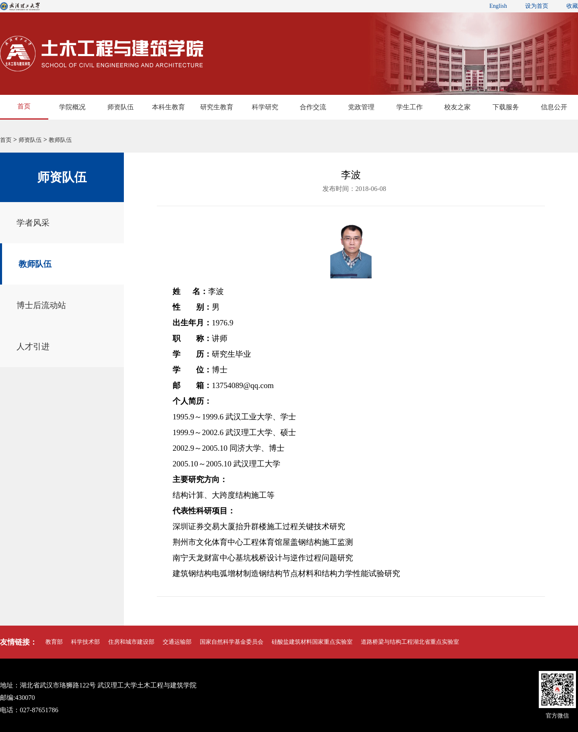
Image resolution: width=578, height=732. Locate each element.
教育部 (54, 642)
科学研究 (265, 107)
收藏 (572, 6)
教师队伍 (60, 140)
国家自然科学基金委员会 (231, 642)
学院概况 (72, 107)
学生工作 (409, 107)
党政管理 (361, 107)
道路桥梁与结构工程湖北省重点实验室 (410, 642)
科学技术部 (85, 642)
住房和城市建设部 (131, 642)
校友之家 (457, 107)
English (498, 6)
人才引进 (33, 346)
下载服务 (506, 107)
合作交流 (313, 107)
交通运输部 (177, 642)
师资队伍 (120, 107)
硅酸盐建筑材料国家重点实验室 (312, 642)
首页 (24, 106)
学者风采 (33, 222)
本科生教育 (168, 107)
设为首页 (536, 6)
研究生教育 (216, 107)
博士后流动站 (41, 305)
